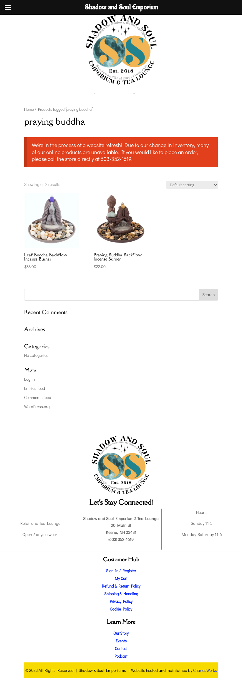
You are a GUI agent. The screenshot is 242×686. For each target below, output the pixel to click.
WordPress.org (37, 406)
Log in (29, 379)
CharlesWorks (205, 670)
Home (29, 109)
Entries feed (34, 388)
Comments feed (37, 397)
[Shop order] (192, 185)
